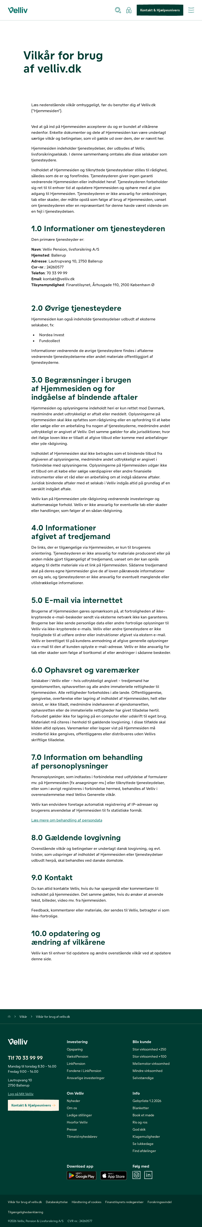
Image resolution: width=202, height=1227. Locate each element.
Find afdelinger (144, 1151)
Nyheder (73, 1101)
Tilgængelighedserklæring (25, 1212)
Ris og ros (140, 1122)
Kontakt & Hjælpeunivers (160, 10)
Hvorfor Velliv (77, 1122)
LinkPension (76, 1063)
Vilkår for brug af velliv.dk (53, 1016)
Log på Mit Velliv (21, 1094)
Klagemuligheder (146, 1136)
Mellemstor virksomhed (151, 1063)
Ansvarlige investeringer (85, 1078)
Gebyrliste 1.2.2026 (147, 1101)
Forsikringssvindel (160, 1202)
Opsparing (75, 1049)
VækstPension (77, 1056)
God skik (139, 1129)
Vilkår (23, 1016)
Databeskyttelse (57, 1202)
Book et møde (143, 1115)
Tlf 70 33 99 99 (25, 1057)
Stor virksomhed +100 (150, 1056)
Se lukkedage (143, 1143)
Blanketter (141, 1108)
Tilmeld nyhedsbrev (82, 1136)
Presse (72, 1129)
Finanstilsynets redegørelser (124, 1202)
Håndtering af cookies (86, 1202)
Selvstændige (143, 1078)
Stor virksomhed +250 (149, 1049)
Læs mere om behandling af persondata (66, 820)
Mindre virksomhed (147, 1071)
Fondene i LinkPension (84, 1071)
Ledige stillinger (79, 1115)
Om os (72, 1108)
